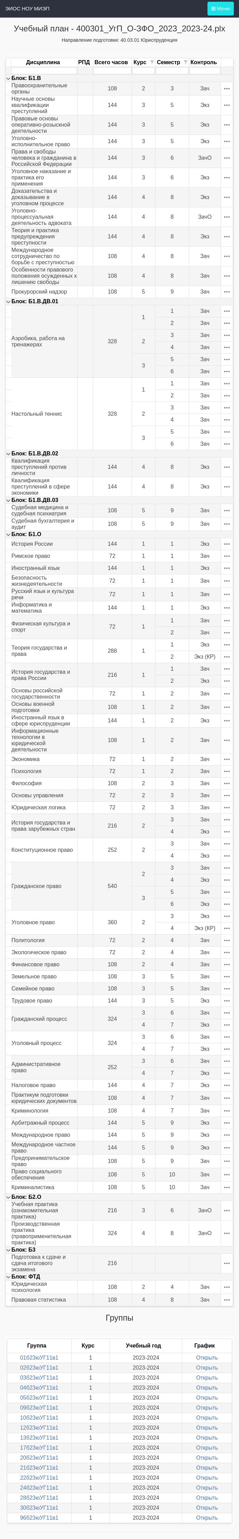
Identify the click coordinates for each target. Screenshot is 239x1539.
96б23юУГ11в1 (39, 1518)
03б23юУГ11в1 (39, 1378)
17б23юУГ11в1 (39, 1448)
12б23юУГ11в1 (39, 1428)
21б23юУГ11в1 (39, 1468)
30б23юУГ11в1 (39, 1508)
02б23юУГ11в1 (39, 1368)
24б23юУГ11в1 (39, 1488)
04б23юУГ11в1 (39, 1388)
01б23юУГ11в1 (39, 1358)
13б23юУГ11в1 (39, 1438)
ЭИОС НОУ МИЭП (27, 8)
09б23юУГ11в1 (39, 1408)
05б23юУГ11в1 (39, 1398)
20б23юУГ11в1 (39, 1458)
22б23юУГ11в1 (39, 1478)
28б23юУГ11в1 (39, 1498)
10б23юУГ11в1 (39, 1418)
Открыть (207, 1358)
